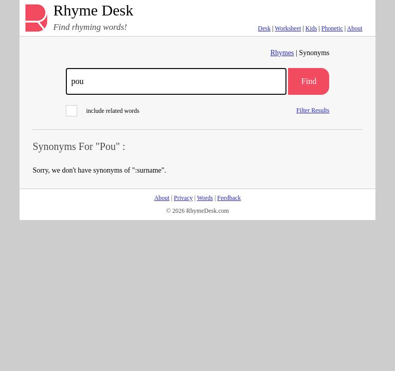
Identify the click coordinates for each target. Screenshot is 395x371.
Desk (264, 28)
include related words (102, 110)
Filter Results (312, 110)
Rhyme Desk (93, 11)
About (355, 28)
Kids (311, 28)
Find (308, 81)
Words (205, 197)
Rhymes (282, 53)
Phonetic (332, 28)
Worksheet (288, 28)
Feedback (229, 197)
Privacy (183, 197)
